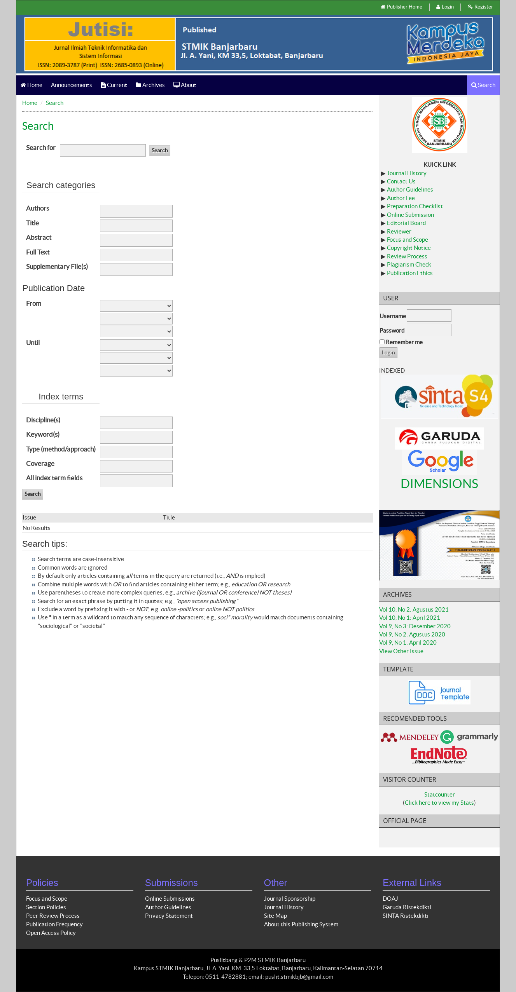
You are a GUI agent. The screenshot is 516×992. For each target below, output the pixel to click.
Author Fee (401, 198)
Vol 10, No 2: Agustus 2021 (414, 609)
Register (480, 7)
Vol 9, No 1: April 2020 (408, 642)
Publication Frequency (54, 924)
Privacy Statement (169, 915)
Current (114, 85)
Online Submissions (170, 898)
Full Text (37, 252)
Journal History (407, 173)
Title (32, 223)
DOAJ (390, 898)
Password (392, 330)
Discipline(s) (43, 420)
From (33, 303)
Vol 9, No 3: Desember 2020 (415, 626)
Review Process (407, 256)
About (184, 85)
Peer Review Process (53, 915)
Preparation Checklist (415, 206)
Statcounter (439, 794)
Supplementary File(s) (57, 266)
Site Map (275, 915)
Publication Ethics (410, 273)
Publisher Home (401, 7)
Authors (37, 208)
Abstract (38, 237)
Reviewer (399, 231)
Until (33, 342)
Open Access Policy (51, 932)
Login (445, 7)
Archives (150, 85)
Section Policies (46, 907)
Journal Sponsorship (289, 898)
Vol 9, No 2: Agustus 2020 (412, 634)
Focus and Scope (407, 239)
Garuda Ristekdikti (407, 907)
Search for (41, 147)
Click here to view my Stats (439, 802)
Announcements (71, 85)
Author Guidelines (410, 189)
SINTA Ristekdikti (406, 915)
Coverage (40, 463)
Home (31, 85)
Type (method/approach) (61, 449)
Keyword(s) (42, 434)
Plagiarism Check (409, 264)
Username (393, 316)
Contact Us (401, 181)
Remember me (404, 342)
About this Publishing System (301, 924)
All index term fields (54, 477)
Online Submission (410, 214)
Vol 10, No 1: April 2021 (409, 617)
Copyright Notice (409, 247)
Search (483, 85)
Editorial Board (406, 223)
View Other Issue (401, 651)
